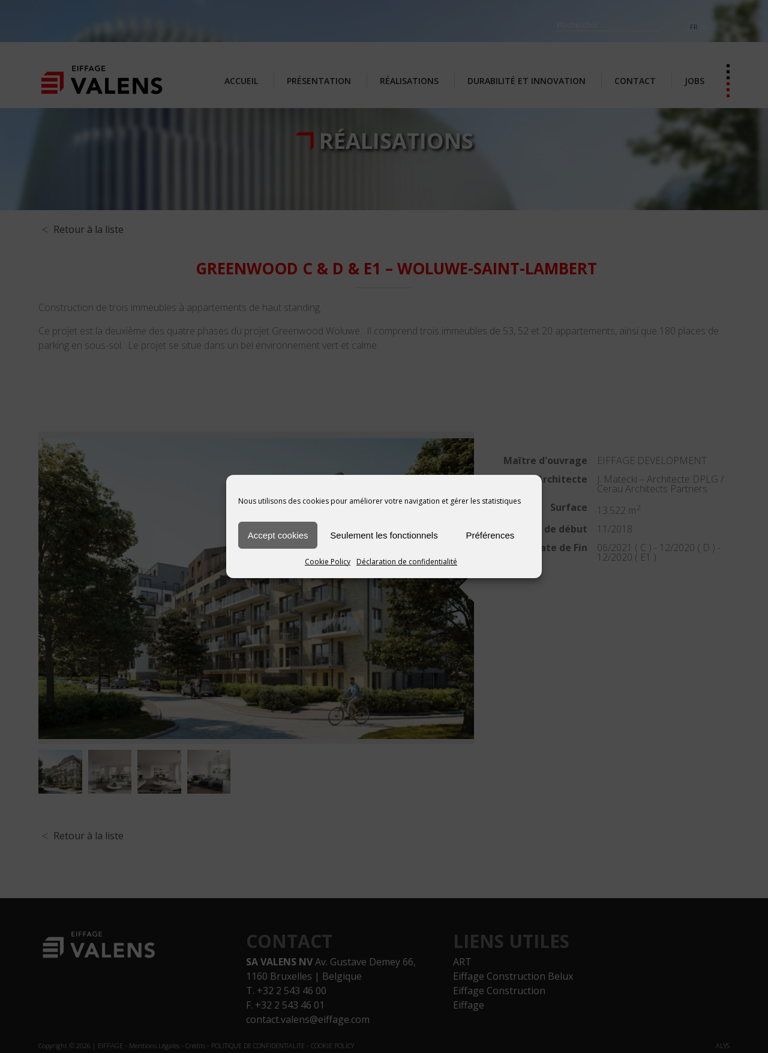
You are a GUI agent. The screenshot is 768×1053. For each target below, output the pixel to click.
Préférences (490, 535)
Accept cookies (278, 535)
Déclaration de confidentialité (406, 562)
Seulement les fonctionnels (383, 535)
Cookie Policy (327, 562)
